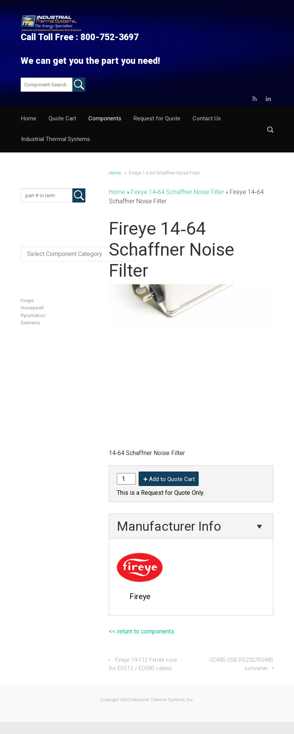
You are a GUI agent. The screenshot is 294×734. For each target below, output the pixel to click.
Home (115, 173)
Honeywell (32, 308)
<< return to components (141, 631)
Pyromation (33, 315)
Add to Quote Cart (172, 479)
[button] (270, 129)
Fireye (27, 300)
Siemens (30, 323)
